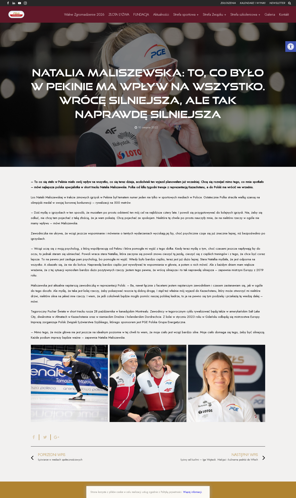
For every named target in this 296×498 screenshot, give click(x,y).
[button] (290, 46)
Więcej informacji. (192, 492)
